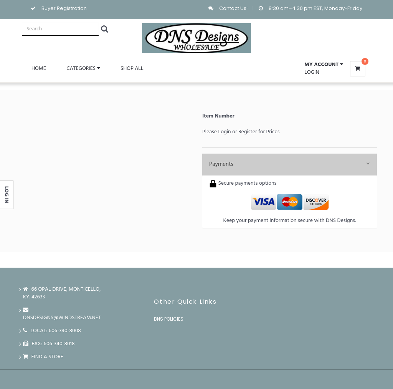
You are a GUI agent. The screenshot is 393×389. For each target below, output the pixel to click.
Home (38, 68)
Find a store (43, 357)
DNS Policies (168, 319)
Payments (289, 164)
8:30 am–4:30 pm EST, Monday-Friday (315, 8)
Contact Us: (233, 8)
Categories (83, 68)
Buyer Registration (64, 8)
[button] (323, 65)
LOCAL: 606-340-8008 (52, 330)
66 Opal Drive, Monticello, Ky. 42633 (62, 293)
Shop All (132, 68)
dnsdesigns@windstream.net (62, 314)
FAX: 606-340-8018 (49, 343)
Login (311, 72)
